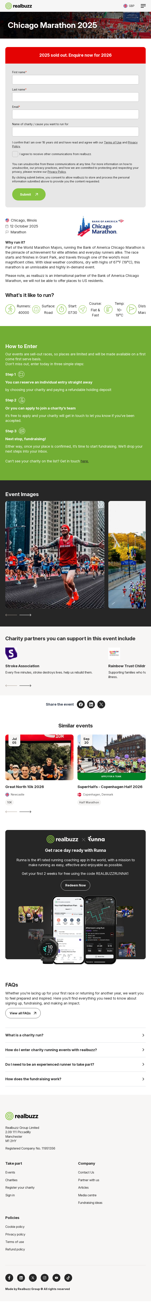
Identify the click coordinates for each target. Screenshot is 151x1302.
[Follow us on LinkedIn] (21, 1279)
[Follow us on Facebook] (9, 1279)
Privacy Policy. (57, 171)
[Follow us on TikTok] (68, 1279)
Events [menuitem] (10, 1173)
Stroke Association (22, 666)
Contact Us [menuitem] (86, 1173)
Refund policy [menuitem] (15, 1250)
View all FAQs (23, 1013)
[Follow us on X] (33, 1279)
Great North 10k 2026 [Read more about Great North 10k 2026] (24, 787)
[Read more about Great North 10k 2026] (39, 757)
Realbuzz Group (29, 1289)
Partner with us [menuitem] (88, 1181)
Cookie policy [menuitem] (15, 1227)
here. (85, 461)
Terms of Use (113, 142)
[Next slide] (25, 615)
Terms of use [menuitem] (14, 1243)
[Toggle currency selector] (129, 6)
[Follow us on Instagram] (45, 1279)
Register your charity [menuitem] (20, 1188)
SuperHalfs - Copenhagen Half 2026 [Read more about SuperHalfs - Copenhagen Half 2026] (110, 787)
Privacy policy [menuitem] (15, 1235)
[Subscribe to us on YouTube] (56, 1279)
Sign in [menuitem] (10, 1196)
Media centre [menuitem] (87, 1196)
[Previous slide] (11, 615)
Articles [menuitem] (83, 1188)
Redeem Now (75, 885)
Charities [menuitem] (11, 1181)
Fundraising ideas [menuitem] (90, 1203)
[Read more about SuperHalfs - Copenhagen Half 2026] (111, 757)
